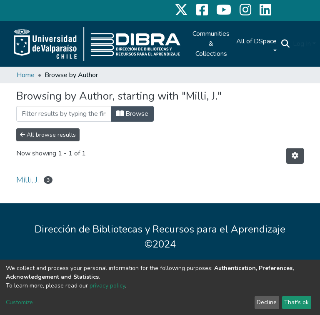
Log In (302, 43)
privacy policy (107, 286)
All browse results (48, 135)
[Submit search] (285, 44)
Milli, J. (27, 179)
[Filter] (63, 114)
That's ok (296, 302)
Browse (132, 113)
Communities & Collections (211, 43)
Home (26, 75)
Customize (19, 302)
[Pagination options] (295, 156)
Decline (267, 302)
